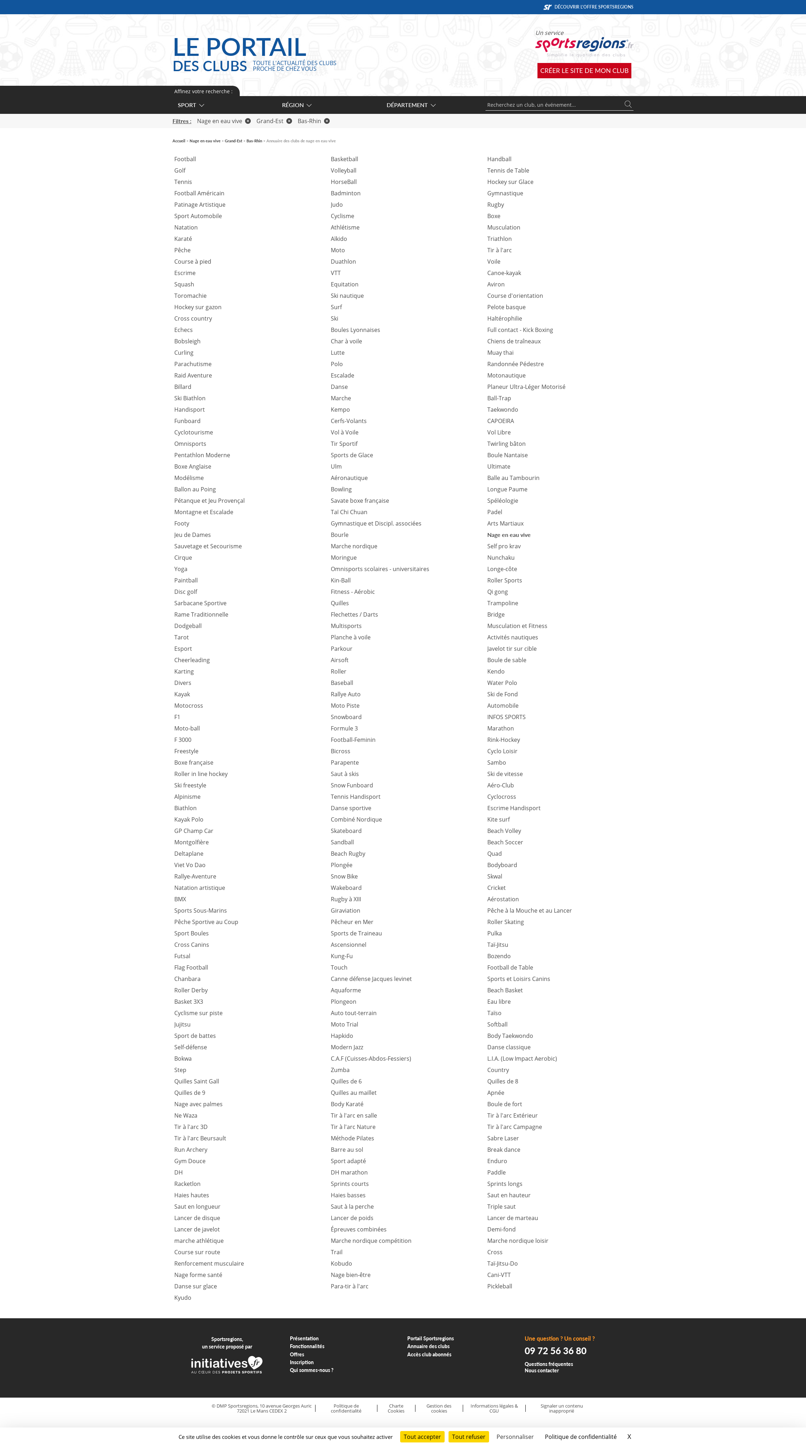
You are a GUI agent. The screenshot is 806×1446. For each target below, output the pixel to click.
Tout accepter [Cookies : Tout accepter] (422, 1437)
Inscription (302, 1362)
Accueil (179, 140)
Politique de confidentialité (346, 1408)
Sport (190, 104)
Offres (297, 1354)
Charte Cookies (396, 1408)
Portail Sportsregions (430, 1338)
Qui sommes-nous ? (312, 1370)
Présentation (304, 1338)
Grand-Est (274, 121)
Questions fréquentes (549, 1364)
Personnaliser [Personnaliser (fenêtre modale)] (515, 1437)
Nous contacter (542, 1370)
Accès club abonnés (429, 1354)
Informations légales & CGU (494, 1408)
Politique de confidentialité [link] (581, 1437)
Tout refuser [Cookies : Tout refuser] (469, 1437)
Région (296, 104)
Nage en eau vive (224, 121)
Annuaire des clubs (428, 1346)
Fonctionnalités (307, 1346)
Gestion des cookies (438, 1408)
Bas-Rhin (314, 121)
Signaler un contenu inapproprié (562, 1408)
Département (411, 104)
